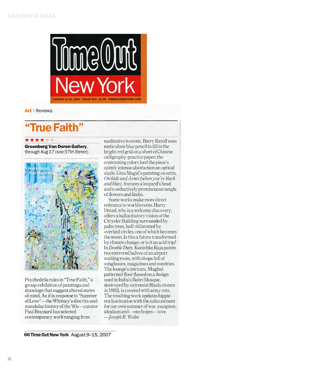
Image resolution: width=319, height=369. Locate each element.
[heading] (28, 17)
